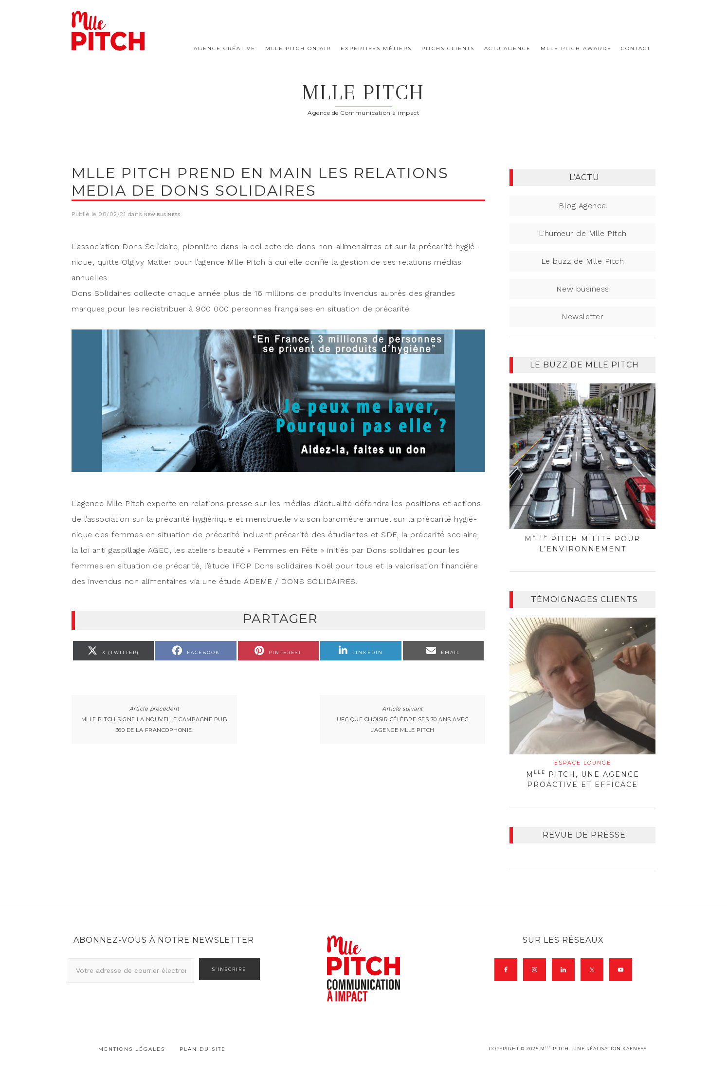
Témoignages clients (584, 612)
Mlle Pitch (363, 98)
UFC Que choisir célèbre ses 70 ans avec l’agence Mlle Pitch (402, 748)
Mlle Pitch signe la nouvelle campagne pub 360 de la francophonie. (154, 748)
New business (162, 227)
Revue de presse (584, 847)
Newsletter (582, 329)
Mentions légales (131, 1062)
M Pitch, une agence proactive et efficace (582, 787)
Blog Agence (582, 218)
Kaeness (634, 1061)
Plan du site (203, 1062)
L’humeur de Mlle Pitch (583, 246)
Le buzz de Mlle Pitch (582, 273)
